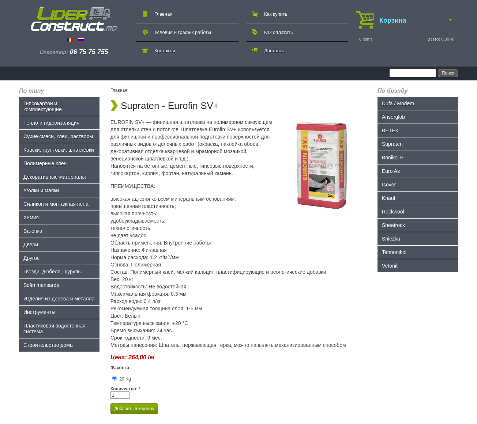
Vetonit (390, 266)
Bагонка (32, 231)
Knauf (388, 198)
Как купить (275, 14)
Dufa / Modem (398, 103)
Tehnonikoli (394, 252)
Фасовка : (121, 367)
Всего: (433, 39)
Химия (31, 217)
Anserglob (393, 117)
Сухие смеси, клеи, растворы (58, 136)
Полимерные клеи (45, 163)
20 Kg (121, 379)
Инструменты (39, 312)
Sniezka (391, 239)
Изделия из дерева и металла (59, 299)
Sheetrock (393, 225)
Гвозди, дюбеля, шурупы (52, 272)
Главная (163, 14)
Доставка (274, 50)
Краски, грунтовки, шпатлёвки (58, 150)
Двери (30, 244)
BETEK (390, 130)
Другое (31, 258)
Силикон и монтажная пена (56, 204)
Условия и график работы (182, 32)
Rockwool (393, 212)
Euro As (391, 171)
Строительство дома (48, 345)
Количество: (125, 388)
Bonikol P (392, 157)
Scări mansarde (41, 285)
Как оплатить (278, 32)
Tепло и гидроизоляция (51, 123)
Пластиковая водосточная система (54, 328)
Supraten (392, 144)
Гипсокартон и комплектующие (42, 106)
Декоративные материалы (54, 177)
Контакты (164, 50)
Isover (389, 185)
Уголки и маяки (41, 190)
